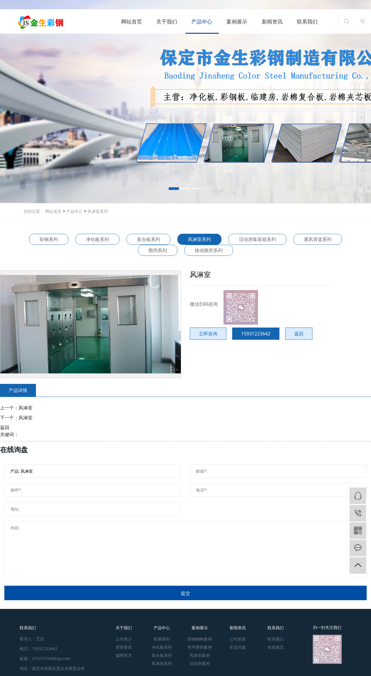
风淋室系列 (97, 211)
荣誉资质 (124, 647)
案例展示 (236, 21)
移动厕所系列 (209, 250)
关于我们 (166, 21)
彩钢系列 (48, 239)
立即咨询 (208, 333)
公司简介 (124, 639)
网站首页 (131, 21)
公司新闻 (238, 639)
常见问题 (238, 647)
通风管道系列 (318, 239)
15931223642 (255, 333)
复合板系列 (148, 239)
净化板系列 (97, 239)
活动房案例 (200, 663)
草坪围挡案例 (200, 647)
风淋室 (25, 407)
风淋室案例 (200, 655)
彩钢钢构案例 (200, 639)
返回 (298, 333)
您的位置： (34, 211)
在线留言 (276, 647)
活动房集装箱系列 (257, 239)
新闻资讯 (272, 21)
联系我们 (307, 21)
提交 (185, 593)
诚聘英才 (124, 655)
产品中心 (201, 21)
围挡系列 (157, 250)
